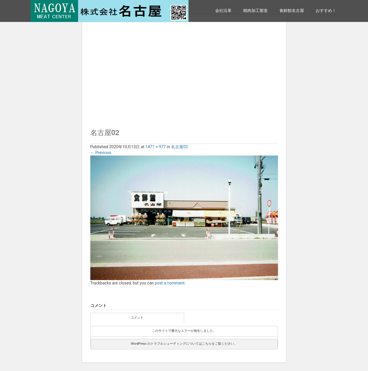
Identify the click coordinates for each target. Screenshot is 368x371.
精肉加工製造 (255, 10)
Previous (100, 152)
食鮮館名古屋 (291, 10)
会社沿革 (223, 10)
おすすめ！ (326, 10)
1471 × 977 (156, 146)
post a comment (170, 283)
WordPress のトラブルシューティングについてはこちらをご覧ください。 (184, 344)
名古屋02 (179, 146)
